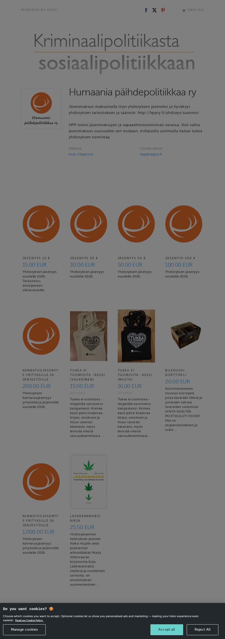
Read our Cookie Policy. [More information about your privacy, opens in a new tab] (31, 627)
